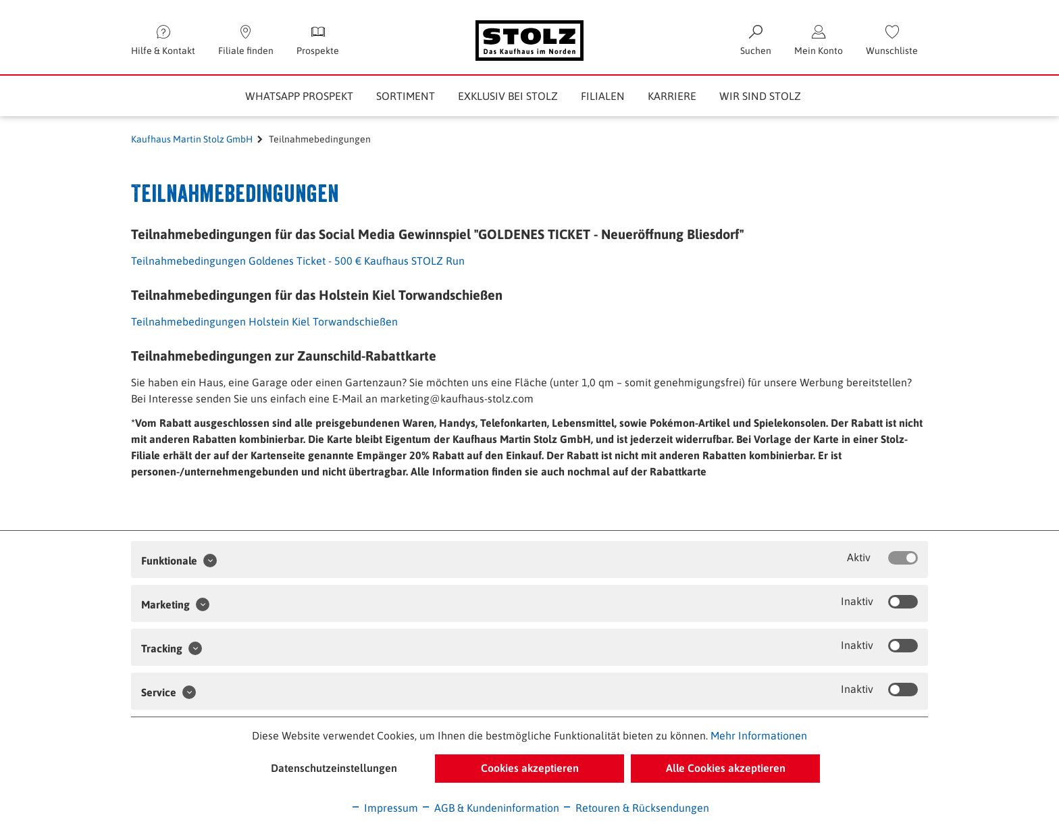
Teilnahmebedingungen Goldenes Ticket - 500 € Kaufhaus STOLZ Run (298, 261)
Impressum (384, 808)
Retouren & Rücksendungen (635, 808)
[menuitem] (892, 40)
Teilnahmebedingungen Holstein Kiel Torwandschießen (264, 321)
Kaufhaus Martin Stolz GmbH (192, 139)
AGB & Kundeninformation (490, 808)
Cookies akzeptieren (530, 768)
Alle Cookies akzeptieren (725, 768)
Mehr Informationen (759, 735)
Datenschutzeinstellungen (334, 768)
